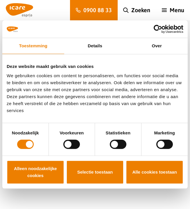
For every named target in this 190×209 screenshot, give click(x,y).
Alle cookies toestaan (154, 172)
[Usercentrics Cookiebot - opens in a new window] (157, 29)
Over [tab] (157, 45)
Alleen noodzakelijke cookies (35, 172)
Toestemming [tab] (33, 45)
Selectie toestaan (95, 172)
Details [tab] (95, 45)
